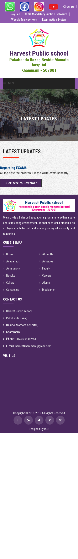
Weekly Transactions (24, 19)
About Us (46, 254)
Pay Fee (16, 14)
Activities (46, 261)
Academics (11, 261)
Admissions (12, 268)
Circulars (68, 6)
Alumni (45, 282)
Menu (9, 83)
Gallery (8, 282)
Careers (45, 275)
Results (9, 275)
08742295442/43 (26, 339)
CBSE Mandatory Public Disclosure (46, 14)
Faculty (45, 268)
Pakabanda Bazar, (15, 318)
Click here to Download (21, 183)
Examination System (54, 19)
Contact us (11, 289)
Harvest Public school (17, 311)
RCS (46, 429)
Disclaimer (47, 289)
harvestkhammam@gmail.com (33, 346)
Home (8, 254)
